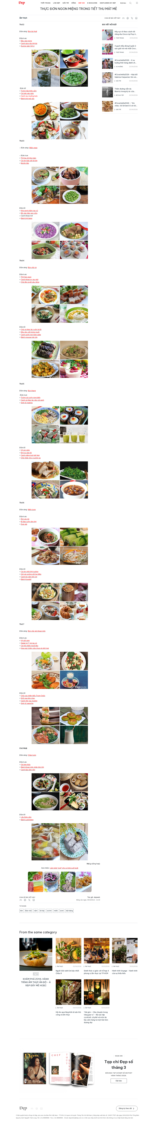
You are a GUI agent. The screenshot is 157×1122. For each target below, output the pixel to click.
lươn (62, 911)
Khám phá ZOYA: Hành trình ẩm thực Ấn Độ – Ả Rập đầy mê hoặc (36, 982)
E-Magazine (92, 3)
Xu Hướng (119, 66)
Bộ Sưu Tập (120, 95)
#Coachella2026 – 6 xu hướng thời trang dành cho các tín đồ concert (125, 62)
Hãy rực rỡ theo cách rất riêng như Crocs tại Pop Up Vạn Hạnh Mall (126, 34)
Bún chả (28, 911)
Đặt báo (123, 3)
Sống (73, 3)
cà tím (49, 911)
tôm (21, 911)
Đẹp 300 (82, 3)
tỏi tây (42, 911)
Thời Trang (46, 3)
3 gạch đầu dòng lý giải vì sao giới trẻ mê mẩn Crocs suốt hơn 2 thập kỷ (126, 48)
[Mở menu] (137, 3)
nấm (35, 911)
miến (56, 911)
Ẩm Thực (23, 18)
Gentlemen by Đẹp (108, 3)
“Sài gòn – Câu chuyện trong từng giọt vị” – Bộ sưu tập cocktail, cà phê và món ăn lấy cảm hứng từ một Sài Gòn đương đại (96, 1017)
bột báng (69, 911)
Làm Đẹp (56, 3)
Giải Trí (66, 3)
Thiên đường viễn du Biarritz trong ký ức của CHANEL (124, 91)
